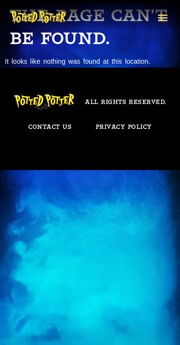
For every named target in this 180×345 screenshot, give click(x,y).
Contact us (50, 127)
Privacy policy (124, 127)
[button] (162, 17)
